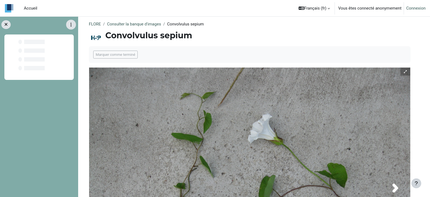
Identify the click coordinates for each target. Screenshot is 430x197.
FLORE (95, 24)
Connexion (416, 8)
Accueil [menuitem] (30, 8)
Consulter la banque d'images (134, 24)
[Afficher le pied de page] (416, 183)
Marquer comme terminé (115, 55)
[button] (314, 8)
